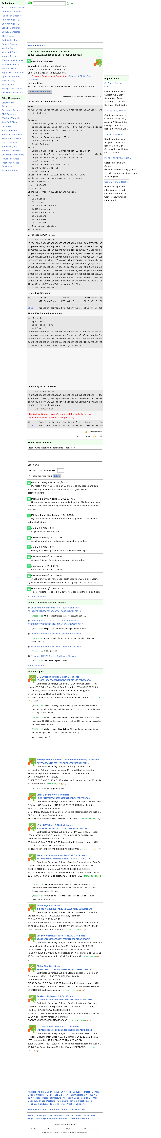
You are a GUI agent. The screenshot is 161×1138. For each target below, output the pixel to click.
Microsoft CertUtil (10, 64)
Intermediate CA (78, 1097)
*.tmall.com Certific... (115, 134)
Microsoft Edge (9, 52)
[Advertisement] (13, 210)
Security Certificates (12, 134)
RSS (71, 1112)
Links (39, 1121)
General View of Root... (116, 182)
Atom (77, 1112)
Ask (84, 1112)
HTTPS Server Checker (13, 8)
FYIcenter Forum (10, 170)
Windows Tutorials (11, 118)
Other (42, 1103)
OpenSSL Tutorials (11, 76)
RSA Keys (43, 1106)
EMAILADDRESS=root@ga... (119, 158)
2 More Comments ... (38, 599)
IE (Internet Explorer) (57, 1097)
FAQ (78, 1121)
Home (31, 45)
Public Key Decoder (12, 16)
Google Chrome (9, 44)
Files (79, 1118)
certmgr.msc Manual (12, 89)
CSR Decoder (8, 36)
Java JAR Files (9, 122)
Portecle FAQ (8, 81)
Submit (57, 478)
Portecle (50, 1103)
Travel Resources (10, 159)
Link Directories (9, 142)
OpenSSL (33, 1103)
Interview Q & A (9, 147)
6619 (32, 308)
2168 (32, 425)
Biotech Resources (11, 151)
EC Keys (77, 1094)
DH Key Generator (11, 28)
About (43, 1112)
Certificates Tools (10, 40)
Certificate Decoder (11, 12)
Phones (63, 1121)
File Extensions (9, 130)
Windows (81, 1106)
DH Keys (54, 1094)
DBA (50, 1118)
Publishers (62, 1103)
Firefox (86, 1094)
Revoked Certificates (12, 93)
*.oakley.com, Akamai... (116, 111)
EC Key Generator (11, 32)
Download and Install (40, 92)
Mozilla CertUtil (9, 68)
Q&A (45, 1121)
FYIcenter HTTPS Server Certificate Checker (53, 659)
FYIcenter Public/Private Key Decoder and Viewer (56, 636)
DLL (73, 1118)
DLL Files (6, 126)
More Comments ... (37, 668)
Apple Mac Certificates (13, 72)
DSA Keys (66, 1094)
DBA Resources (9, 114)
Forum (85, 1121)
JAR (67, 1118)
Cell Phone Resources (13, 155)
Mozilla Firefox (9, 48)
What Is (71, 1106)
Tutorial (61, 1106)
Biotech (53, 1121)
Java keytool (8, 85)
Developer (41, 1118)
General (96, 1094)
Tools (53, 1106)
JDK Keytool (34, 1100)
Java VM (92, 1097)
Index (64, 1112)
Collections (54, 1112)
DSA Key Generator (12, 24)
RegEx (31, 1121)
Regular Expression (12, 138)
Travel (71, 1121)
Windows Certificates (12, 60)
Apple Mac (43, 1094)
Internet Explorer (10, 56)
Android (32, 1094)
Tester (31, 1118)
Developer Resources (12, 110)
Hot (37, 1112)
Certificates (89, 1118)
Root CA (41, 45)
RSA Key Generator (12, 20)
